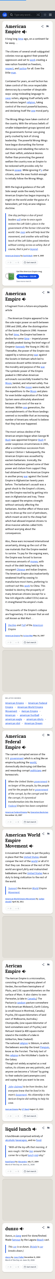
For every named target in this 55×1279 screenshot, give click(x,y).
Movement (14, 892)
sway (8, 98)
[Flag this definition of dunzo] (48, 1227)
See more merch (23, 281)
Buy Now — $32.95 (27, 276)
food (38, 1140)
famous (16, 1240)
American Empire (12, 255)
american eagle (13, 719)
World (35, 888)
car (15, 1247)
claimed (18, 1087)
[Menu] (50, 14)
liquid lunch (10, 1161)
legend (34, 249)
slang (18, 1236)
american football (29, 715)
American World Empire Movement (20, 898)
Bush (8, 440)
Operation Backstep (39, 812)
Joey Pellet (19, 1257)
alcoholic (10, 1140)
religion (31, 102)
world (33, 762)
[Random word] (38, 15)
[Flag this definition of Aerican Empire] (48, 964)
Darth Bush (28, 255)
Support (12, 888)
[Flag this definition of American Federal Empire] (48, 735)
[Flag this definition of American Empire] (47, 26)
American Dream (33, 723)
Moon (8, 383)
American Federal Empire (16, 812)
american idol (12, 723)
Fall (24, 625)
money (34, 561)
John (10, 1087)
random (21, 1003)
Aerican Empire (30, 711)
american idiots (34, 719)
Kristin (34, 1247)
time (20, 39)
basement (21, 1095)
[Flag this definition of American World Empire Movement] (48, 833)
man (13, 73)
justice (23, 68)
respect (9, 68)
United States (31, 857)
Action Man (28, 635)
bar (31, 1151)
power (18, 170)
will (19, 219)
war (36, 355)
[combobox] (25, 15)
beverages (21, 1140)
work (32, 60)
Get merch (30, 262)
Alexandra (22, 1161)
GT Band (25, 1109)
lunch (31, 1155)
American (38, 625)
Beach (40, 1240)
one (33, 111)
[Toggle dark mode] (45, 14)
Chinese (21, 569)
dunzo (8, 1257)
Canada (31, 999)
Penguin (44, 1047)
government (17, 758)
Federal (12, 806)
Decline (12, 625)
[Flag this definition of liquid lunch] (48, 1128)
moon (28, 387)
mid (36, 1155)
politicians (36, 770)
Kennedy (20, 347)
